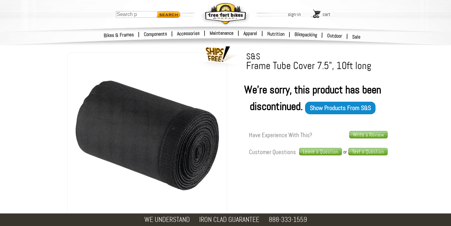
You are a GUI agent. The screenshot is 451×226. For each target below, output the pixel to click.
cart (326, 14)
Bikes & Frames (119, 35)
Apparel (250, 33)
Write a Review (368, 134)
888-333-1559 (288, 219)
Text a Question (368, 151)
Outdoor (334, 35)
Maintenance (221, 33)
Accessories (188, 33)
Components (155, 34)
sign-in (294, 14)
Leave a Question (320, 151)
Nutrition (275, 33)
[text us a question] (368, 151)
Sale (356, 37)
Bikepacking (305, 34)
